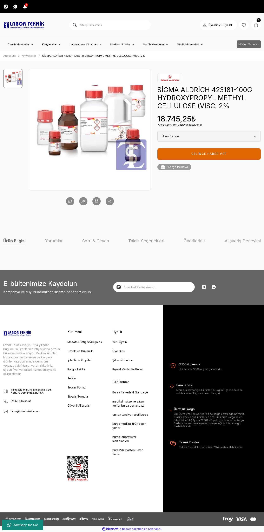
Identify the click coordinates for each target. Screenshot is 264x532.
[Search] (110, 25)
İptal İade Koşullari (79, 360)
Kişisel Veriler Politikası (127, 369)
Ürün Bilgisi (14, 240)
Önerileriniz (194, 240)
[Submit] (118, 287)
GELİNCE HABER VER (209, 154)
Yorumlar (54, 240)
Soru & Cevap (95, 240)
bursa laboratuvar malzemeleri (124, 439)
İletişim (72, 378)
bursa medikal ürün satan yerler (129, 426)
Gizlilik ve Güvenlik (80, 351)
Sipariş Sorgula (77, 396)
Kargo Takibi (76, 369)
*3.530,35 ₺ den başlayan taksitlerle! (179, 124)
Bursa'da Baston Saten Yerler (127, 452)
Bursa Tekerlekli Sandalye (130, 392)
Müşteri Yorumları (248, 44)
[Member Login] (203, 24)
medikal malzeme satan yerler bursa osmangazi (128, 403)
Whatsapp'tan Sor (22, 525)
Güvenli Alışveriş (78, 405)
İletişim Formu (76, 387)
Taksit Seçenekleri (146, 240)
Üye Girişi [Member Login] (213, 25)
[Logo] (24, 25)
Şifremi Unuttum (122, 360)
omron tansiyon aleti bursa (130, 414)
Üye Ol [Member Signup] (227, 25)
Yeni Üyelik (119, 342)
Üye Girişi (118, 351)
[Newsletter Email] (154, 287)
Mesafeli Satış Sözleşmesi (85, 342)
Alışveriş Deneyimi (243, 240)
